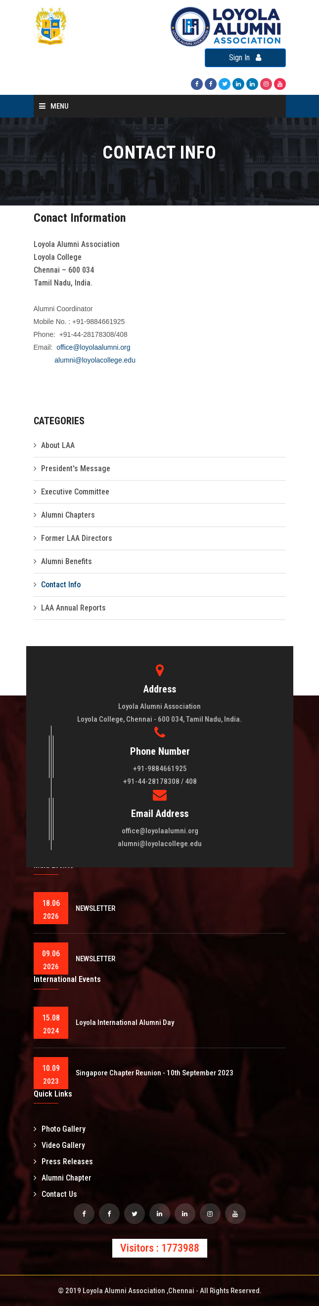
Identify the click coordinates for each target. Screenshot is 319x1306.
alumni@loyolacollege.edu (95, 360)
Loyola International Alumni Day (125, 1022)
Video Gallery (59, 1145)
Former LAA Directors (76, 538)
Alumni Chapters (68, 515)
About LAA (58, 445)
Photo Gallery (60, 1129)
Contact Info (61, 584)
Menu (54, 106)
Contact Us (55, 1194)
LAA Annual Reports (73, 607)
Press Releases (63, 1161)
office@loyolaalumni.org (93, 347)
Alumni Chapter (62, 1178)
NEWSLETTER (95, 908)
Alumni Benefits (66, 561)
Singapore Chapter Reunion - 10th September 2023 (154, 1072)
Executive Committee (75, 491)
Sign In (245, 57)
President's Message (75, 468)
